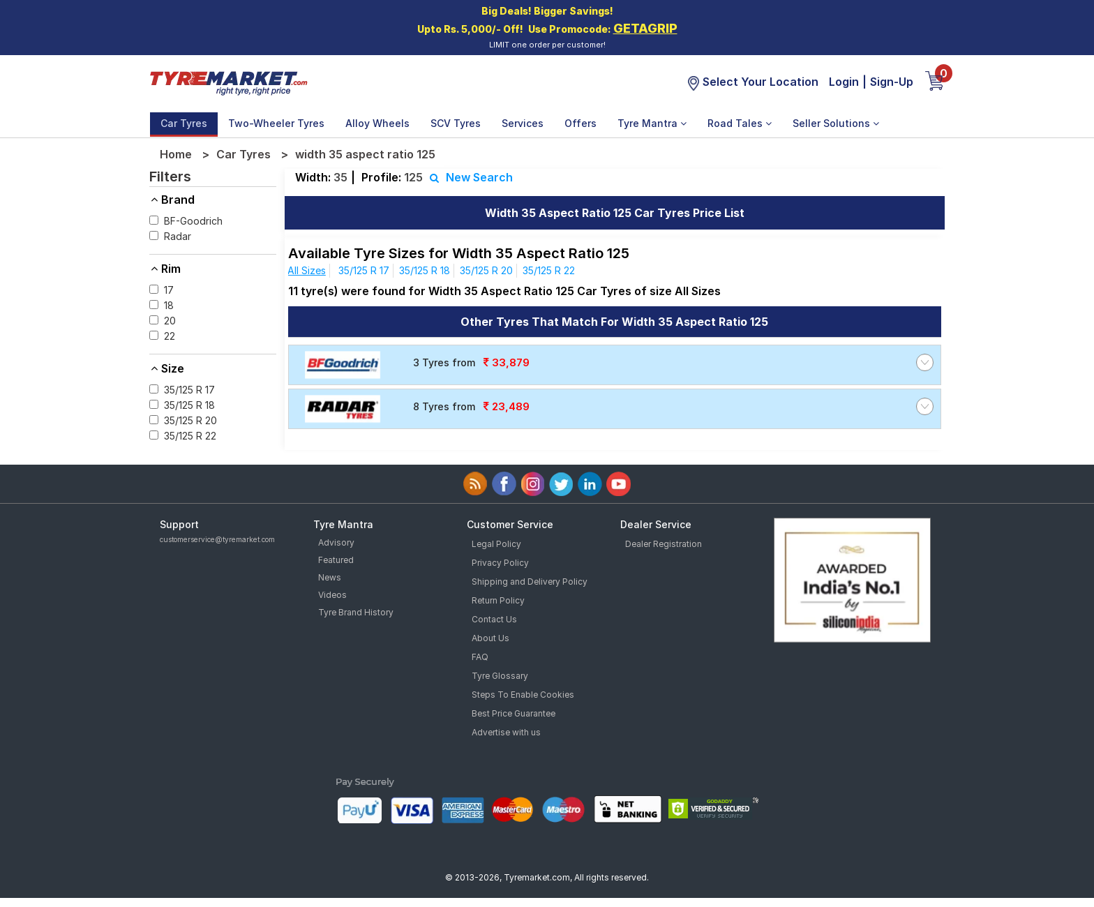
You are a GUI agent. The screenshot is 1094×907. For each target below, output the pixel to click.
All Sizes (306, 270)
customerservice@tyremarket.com (217, 539)
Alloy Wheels (377, 123)
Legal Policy (496, 544)
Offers (580, 123)
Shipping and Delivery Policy (529, 581)
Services (523, 123)
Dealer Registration (663, 544)
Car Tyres (183, 123)
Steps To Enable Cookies (523, 694)
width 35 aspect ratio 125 (365, 154)
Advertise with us (506, 732)
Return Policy (498, 600)
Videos (332, 595)
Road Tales (739, 123)
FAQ (480, 657)
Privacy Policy (500, 562)
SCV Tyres (455, 123)
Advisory (336, 542)
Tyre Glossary (500, 675)
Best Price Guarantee (513, 713)
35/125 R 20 (486, 270)
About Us (490, 638)
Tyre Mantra (652, 123)
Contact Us (494, 619)
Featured (336, 560)
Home (176, 154)
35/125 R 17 (363, 270)
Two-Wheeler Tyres (276, 123)
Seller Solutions (836, 123)
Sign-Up (891, 82)
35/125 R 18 (424, 270)
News (329, 577)
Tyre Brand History (356, 612)
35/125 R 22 (549, 270)
